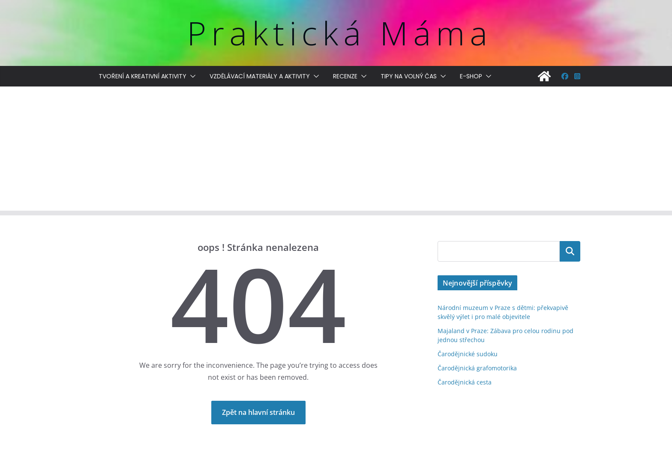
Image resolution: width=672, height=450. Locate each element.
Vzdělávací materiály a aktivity (260, 76)
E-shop (471, 76)
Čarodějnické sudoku (468, 354)
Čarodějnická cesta (465, 382)
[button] (191, 76)
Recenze (345, 76)
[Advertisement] (336, 151)
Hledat (570, 251)
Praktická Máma (339, 33)
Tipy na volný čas (409, 76)
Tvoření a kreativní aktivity (142, 76)
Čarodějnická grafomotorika (477, 368)
